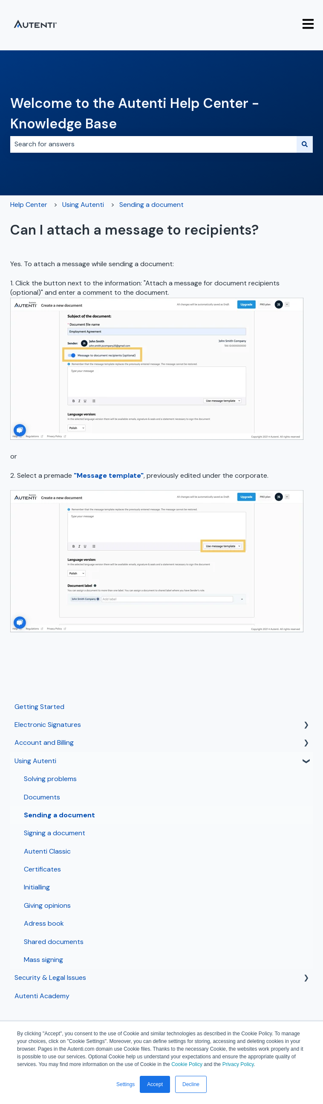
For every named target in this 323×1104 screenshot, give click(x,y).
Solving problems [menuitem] (50, 778)
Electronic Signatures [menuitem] (47, 724)
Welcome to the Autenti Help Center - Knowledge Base (134, 113)
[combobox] (153, 144)
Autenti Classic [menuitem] (47, 851)
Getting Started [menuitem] (39, 706)
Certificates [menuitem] (42, 869)
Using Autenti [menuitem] (35, 760)
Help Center (28, 204)
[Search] (305, 144)
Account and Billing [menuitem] (44, 742)
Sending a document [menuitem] (59, 815)
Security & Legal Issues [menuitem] (50, 977)
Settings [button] (125, 1084)
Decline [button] (190, 1084)
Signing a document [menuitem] (54, 832)
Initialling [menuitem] (37, 887)
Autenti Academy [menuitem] (41, 995)
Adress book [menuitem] (44, 923)
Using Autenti (83, 204)
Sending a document (151, 204)
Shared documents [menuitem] (54, 941)
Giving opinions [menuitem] (47, 905)
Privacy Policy (238, 1064)
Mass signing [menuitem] (43, 959)
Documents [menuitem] (42, 797)
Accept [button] (155, 1084)
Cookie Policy (186, 1064)
